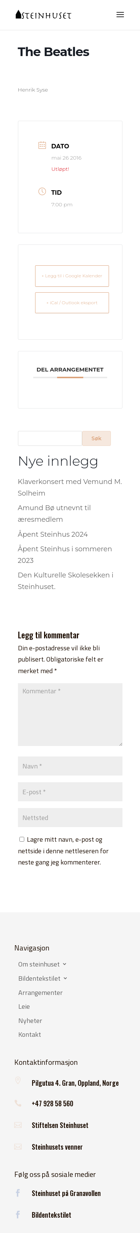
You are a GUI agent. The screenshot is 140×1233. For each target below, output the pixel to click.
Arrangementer (40, 993)
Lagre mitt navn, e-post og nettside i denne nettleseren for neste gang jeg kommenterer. (63, 850)
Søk (96, 438)
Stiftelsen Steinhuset (60, 1125)
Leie (24, 1006)
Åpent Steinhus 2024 (53, 534)
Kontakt (29, 1034)
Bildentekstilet (39, 978)
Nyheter (30, 1021)
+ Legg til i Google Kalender (71, 275)
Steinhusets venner (57, 1147)
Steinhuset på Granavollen (66, 1193)
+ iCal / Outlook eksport (71, 302)
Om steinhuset (39, 964)
